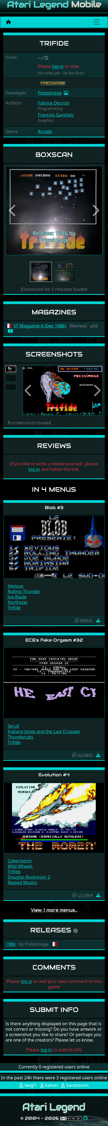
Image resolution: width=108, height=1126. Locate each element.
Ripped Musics (22, 882)
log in (58, 66)
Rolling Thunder (24, 591)
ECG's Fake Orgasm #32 (54, 640)
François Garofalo (56, 115)
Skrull (13, 726)
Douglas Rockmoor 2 (29, 877)
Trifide (14, 608)
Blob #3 (54, 507)
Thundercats (20, 737)
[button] (12, 210)
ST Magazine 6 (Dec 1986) (40, 326)
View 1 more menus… (54, 910)
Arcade (45, 131)
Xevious (15, 586)
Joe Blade (17, 597)
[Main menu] (96, 22)
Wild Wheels (20, 866)
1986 (10, 944)
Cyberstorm (20, 861)
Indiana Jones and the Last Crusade (44, 731)
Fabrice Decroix (54, 103)
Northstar (18, 602)
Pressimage (50, 93)
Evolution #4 (54, 775)
